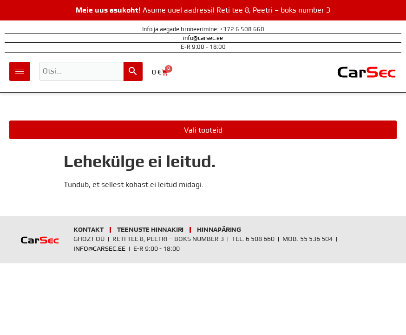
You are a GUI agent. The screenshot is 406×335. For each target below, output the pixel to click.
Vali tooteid (203, 130)
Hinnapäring (219, 230)
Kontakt (88, 230)
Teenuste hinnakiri (150, 230)
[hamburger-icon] (19, 71)
